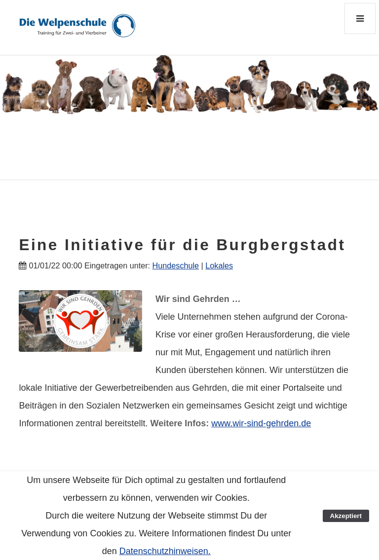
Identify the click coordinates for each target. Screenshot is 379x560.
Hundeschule (175, 265)
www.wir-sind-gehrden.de (261, 423)
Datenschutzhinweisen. (165, 551)
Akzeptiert (346, 516)
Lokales (219, 265)
